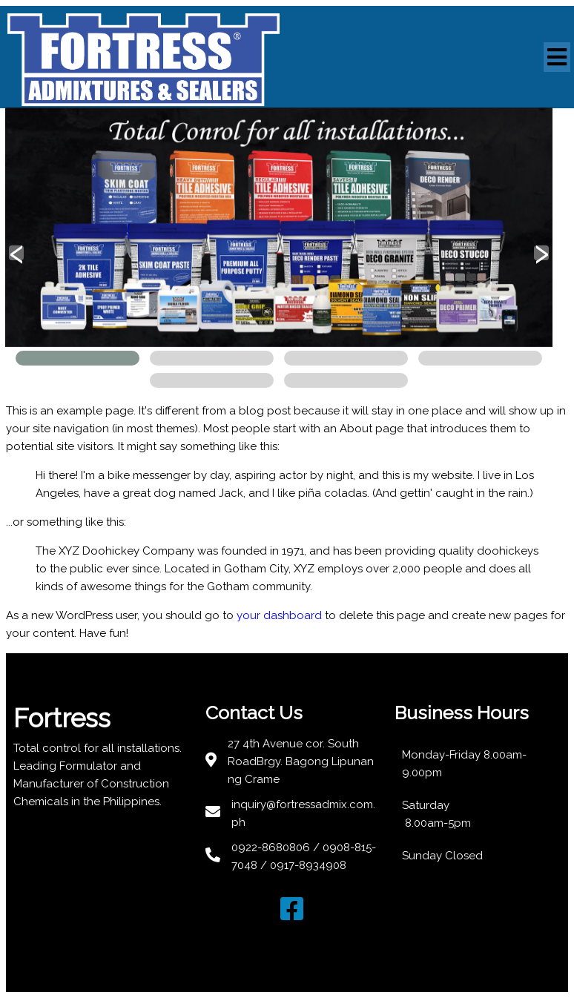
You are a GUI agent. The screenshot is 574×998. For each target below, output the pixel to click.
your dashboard (279, 615)
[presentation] (16, 252)
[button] (77, 358)
